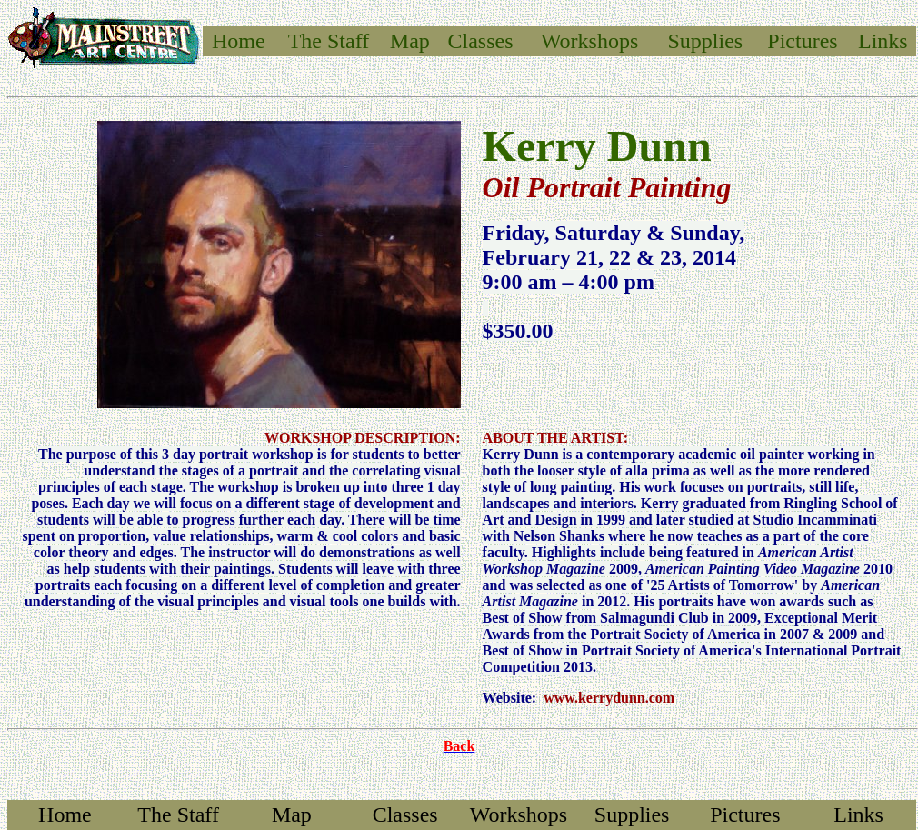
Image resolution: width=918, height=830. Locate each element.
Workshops (589, 41)
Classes (481, 41)
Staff (348, 41)
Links (883, 41)
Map (410, 41)
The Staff (178, 814)
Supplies (705, 41)
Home (238, 41)
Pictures (802, 41)
